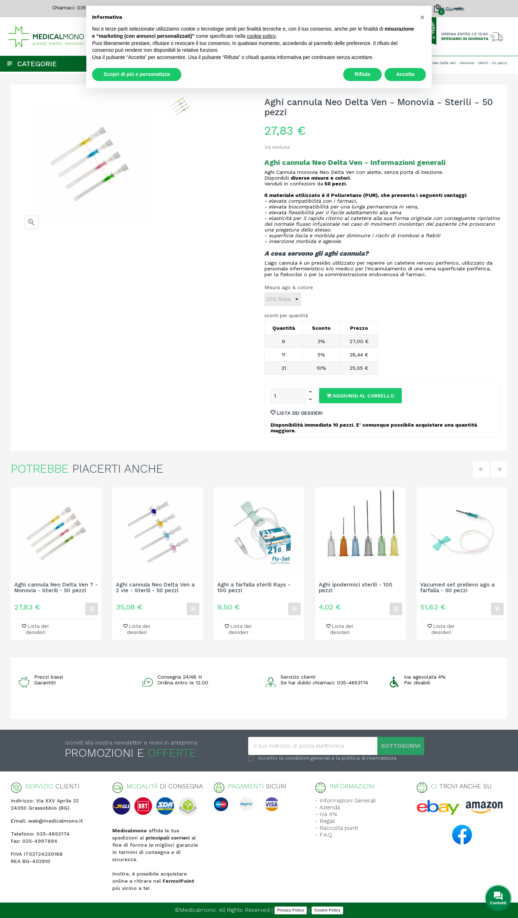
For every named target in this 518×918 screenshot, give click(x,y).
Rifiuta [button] (363, 74)
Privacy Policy (290, 910)
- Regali (325, 821)
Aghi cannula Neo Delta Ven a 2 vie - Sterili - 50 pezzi (155, 588)
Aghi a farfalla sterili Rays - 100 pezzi (253, 588)
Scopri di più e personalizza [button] (137, 74)
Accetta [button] (405, 74)
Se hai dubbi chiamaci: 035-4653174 (324, 682)
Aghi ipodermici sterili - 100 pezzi (355, 588)
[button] (422, 17)
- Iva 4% (326, 814)
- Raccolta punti (336, 827)
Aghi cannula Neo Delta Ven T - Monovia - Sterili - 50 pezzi (56, 588)
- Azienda (327, 807)
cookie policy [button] (261, 36)
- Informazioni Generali (345, 800)
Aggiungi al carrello (360, 396)
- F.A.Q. (324, 834)
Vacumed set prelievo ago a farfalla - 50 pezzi (457, 588)
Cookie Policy (327, 910)
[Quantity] (288, 396)
